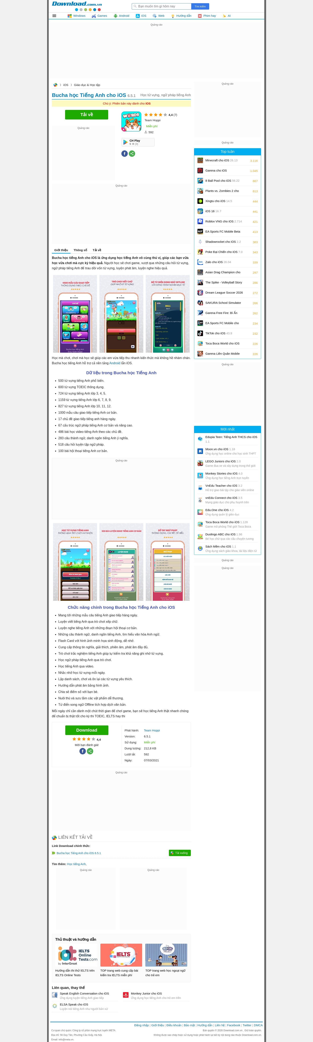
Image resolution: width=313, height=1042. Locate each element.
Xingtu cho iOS (218, 201)
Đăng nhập (141, 1025)
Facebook (233, 1025)
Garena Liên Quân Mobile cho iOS (222, 355)
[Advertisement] (156, 55)
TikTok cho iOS (218, 333)
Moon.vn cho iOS (220, 449)
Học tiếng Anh (76, 864)
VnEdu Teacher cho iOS (223, 485)
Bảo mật (189, 1025)
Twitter (247, 1025)
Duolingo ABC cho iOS (223, 534)
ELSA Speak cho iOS (74, 1004)
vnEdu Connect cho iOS (223, 497)
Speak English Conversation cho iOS (84, 993)
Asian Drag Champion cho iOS (222, 273)
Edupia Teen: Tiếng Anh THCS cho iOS (231, 439)
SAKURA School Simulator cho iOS (223, 304)
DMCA (258, 1025)
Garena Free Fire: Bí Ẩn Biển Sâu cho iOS (221, 314)
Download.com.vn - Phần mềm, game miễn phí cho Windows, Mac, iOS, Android (77, 6)
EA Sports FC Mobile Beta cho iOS (222, 233)
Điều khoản (173, 1025)
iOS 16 (213, 211)
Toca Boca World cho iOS (222, 345)
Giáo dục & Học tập (87, 85)
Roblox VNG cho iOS (223, 221)
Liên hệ (220, 1025)
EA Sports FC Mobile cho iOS (222, 324)
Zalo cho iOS (218, 262)
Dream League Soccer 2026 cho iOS (224, 294)
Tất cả (56, 16)
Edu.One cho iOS (219, 510)
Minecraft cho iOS (221, 160)
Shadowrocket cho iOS (223, 241)
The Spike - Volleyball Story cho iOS (223, 284)
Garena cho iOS (216, 170)
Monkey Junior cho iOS (146, 993)
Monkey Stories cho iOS (224, 473)
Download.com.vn (55, 85)
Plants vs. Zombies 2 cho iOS (222, 192)
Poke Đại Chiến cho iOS (224, 252)
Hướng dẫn (204, 1025)
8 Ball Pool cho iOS (222, 180)
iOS (65, 85)
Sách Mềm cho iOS (220, 546)
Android (114, 363)
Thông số (80, 250)
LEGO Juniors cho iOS (223, 461)
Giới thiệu (61, 250)
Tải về (97, 250)
